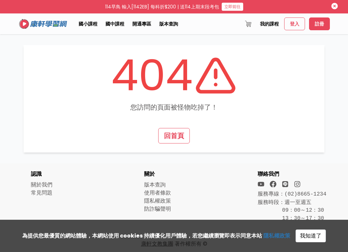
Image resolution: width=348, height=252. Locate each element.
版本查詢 (168, 23)
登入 (294, 23)
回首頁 (174, 135)
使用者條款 (157, 193)
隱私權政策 (276, 236)
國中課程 (114, 23)
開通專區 (141, 23)
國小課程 (88, 23)
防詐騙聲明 (157, 209)
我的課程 (269, 23)
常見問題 (41, 193)
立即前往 (232, 6)
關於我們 (41, 184)
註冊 (319, 23)
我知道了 (310, 236)
